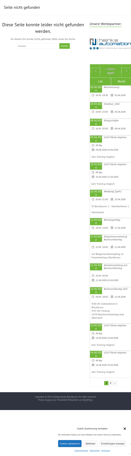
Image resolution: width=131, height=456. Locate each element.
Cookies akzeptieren (70, 443)
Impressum (105, 450)
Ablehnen (90, 443)
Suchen (64, 45)
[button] (124, 428)
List (100, 81)
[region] (110, 43)
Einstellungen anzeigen (113, 443)
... (115, 383)
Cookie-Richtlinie (81, 450)
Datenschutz (95, 450)
